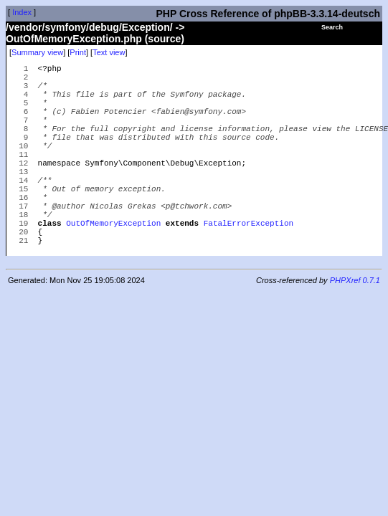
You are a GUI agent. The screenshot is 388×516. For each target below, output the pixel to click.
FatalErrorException (248, 263)
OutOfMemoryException (113, 263)
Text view (109, 52)
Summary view (37, 52)
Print (78, 52)
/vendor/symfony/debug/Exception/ (89, 27)
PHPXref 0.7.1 (355, 325)
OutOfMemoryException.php (74, 38)
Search (332, 27)
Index (22, 12)
